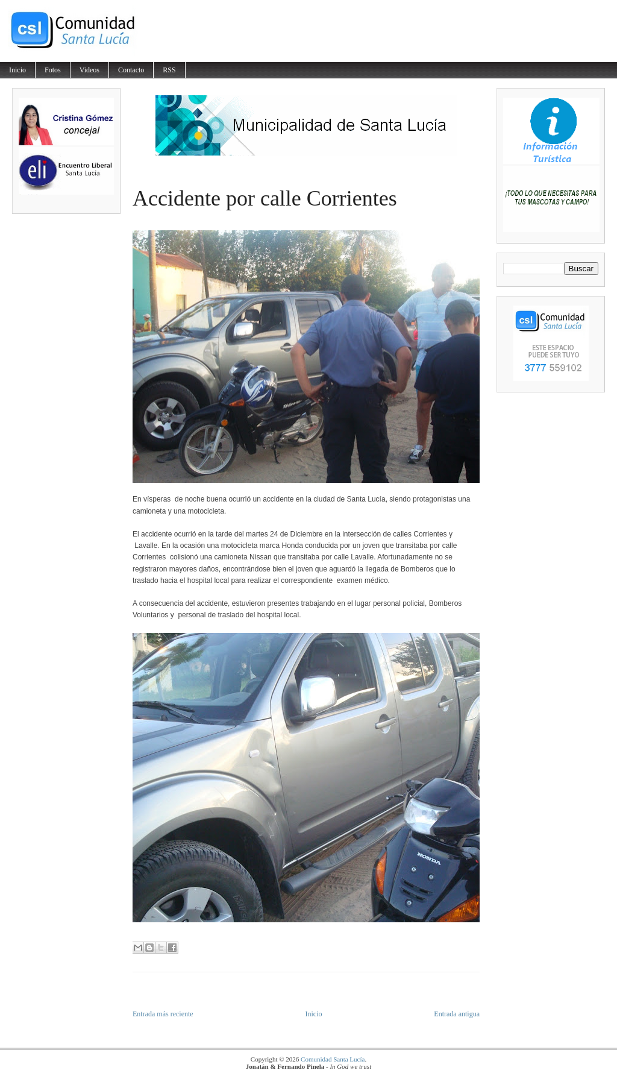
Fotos (53, 70)
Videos (89, 70)
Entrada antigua (457, 1014)
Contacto (131, 70)
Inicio (17, 70)
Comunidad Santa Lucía (333, 1059)
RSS (169, 70)
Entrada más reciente (163, 1014)
